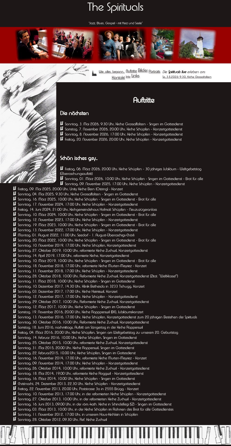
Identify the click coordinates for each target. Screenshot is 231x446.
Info (128, 76)
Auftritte (131, 70)
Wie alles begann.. (112, 71)
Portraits (154, 71)
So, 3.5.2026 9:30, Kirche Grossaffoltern (186, 77)
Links (135, 75)
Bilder (143, 70)
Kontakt (118, 77)
